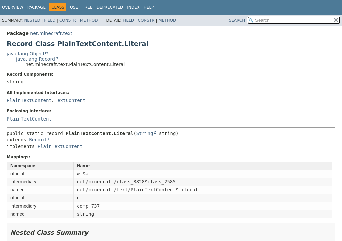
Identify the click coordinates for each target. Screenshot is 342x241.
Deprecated (110, 7)
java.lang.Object (26, 53)
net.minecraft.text (51, 33)
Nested (32, 20)
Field (49, 20)
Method (89, 20)
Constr (67, 20)
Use (74, 7)
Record (37, 139)
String (144, 133)
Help (149, 7)
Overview (12, 7)
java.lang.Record (35, 59)
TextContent (70, 100)
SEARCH (237, 20)
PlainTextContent (29, 100)
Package (36, 7)
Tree (87, 7)
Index (133, 7)
